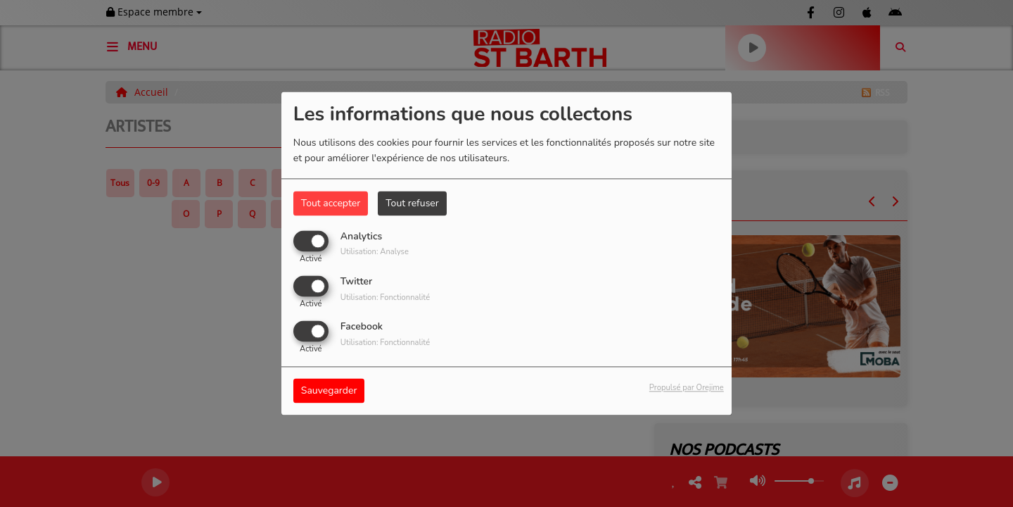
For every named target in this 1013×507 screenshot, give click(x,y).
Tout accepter (330, 203)
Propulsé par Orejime (686, 388)
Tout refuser (412, 203)
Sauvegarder (329, 391)
